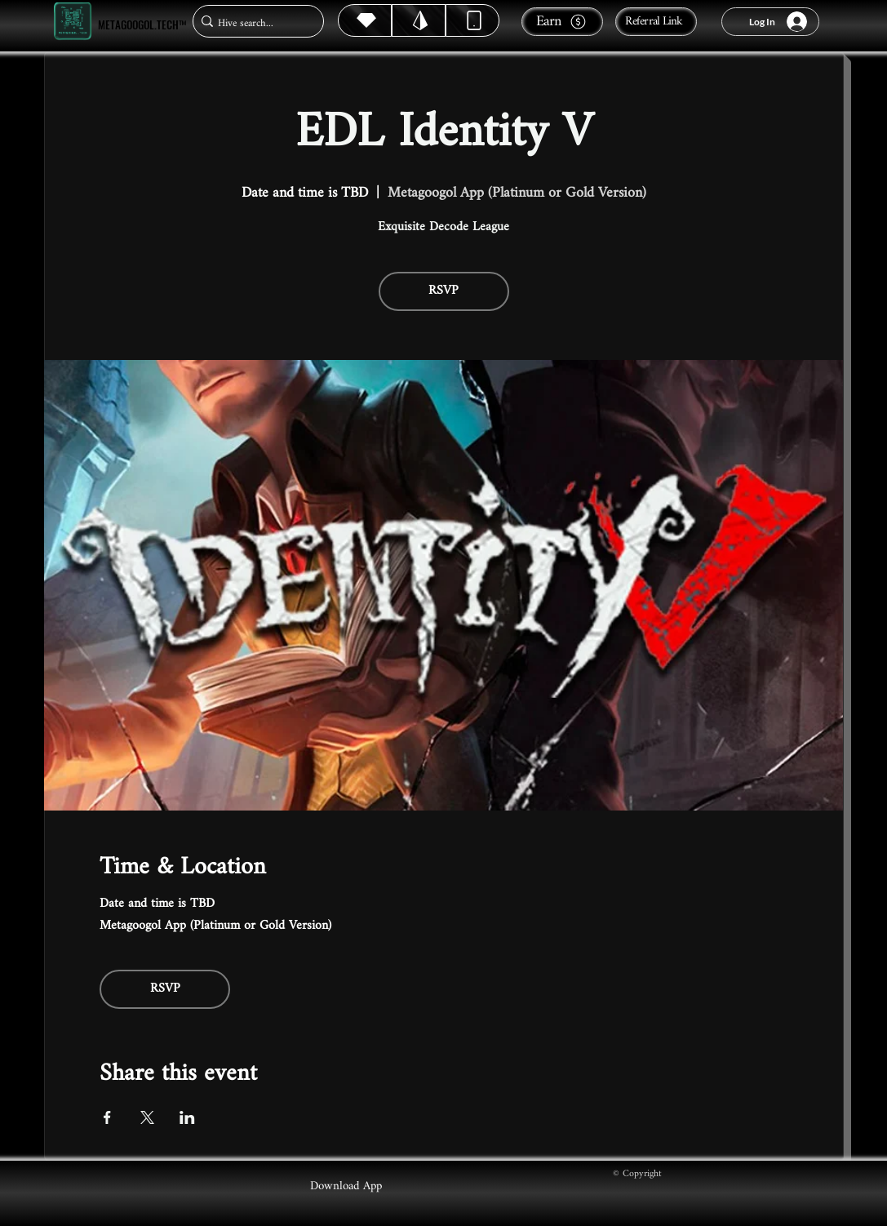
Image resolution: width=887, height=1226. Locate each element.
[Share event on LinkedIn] (187, 1117)
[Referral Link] (656, 21)
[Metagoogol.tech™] (72, 21)
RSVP (443, 291)
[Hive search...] (253, 23)
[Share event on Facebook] (107, 1117)
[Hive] (365, 20)
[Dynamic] (472, 20)
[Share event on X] (147, 1117)
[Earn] (562, 21)
